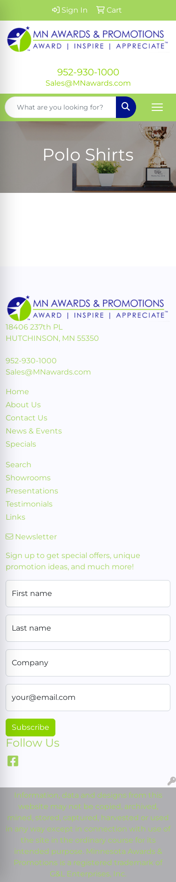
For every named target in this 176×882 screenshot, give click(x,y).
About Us (23, 404)
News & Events (34, 430)
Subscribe (30, 727)
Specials (21, 444)
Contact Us (26, 417)
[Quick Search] (60, 107)
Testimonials (29, 504)
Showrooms (28, 477)
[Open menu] (157, 107)
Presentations (32, 490)
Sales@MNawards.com (88, 83)
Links (15, 517)
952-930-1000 (88, 72)
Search (18, 464)
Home (17, 391)
